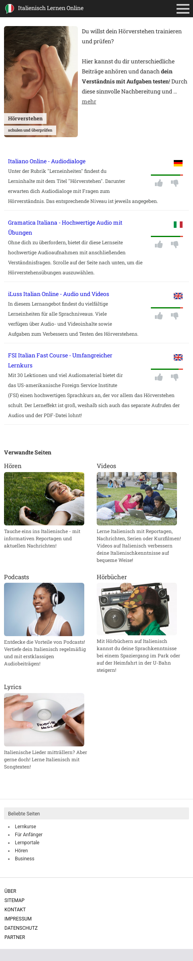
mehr (89, 101)
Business (25, 859)
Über (10, 891)
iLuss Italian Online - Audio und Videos (58, 294)
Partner (14, 937)
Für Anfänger (29, 834)
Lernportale (27, 842)
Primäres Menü (185, 10)
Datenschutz (21, 928)
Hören (21, 851)
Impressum (18, 919)
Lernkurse (25, 826)
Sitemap (14, 900)
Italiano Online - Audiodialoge (46, 161)
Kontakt (15, 909)
